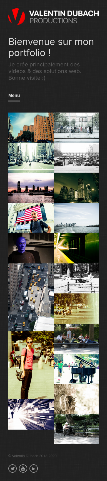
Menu (14, 95)
